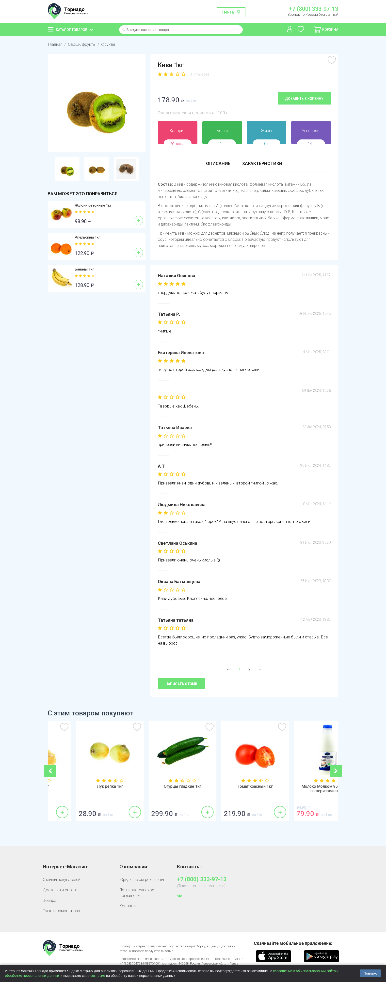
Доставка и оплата (60, 890)
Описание (218, 163)
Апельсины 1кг (87, 237)
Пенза (228, 12)
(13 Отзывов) (198, 74)
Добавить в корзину (304, 99)
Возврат (50, 900)
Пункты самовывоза (61, 910)
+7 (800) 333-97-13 (313, 9)
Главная (55, 44)
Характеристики (262, 163)
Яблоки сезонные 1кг (93, 205)
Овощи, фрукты (82, 44)
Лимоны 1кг (84, 786)
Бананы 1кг (84, 269)
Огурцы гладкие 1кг (229, 786)
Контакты (128, 906)
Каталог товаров (71, 30)
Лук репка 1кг (157, 786)
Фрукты (108, 44)
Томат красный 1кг (302, 786)
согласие (97, 976)
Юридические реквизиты (141, 879)
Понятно (370, 973)
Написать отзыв (181, 684)
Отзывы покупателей (61, 879)
